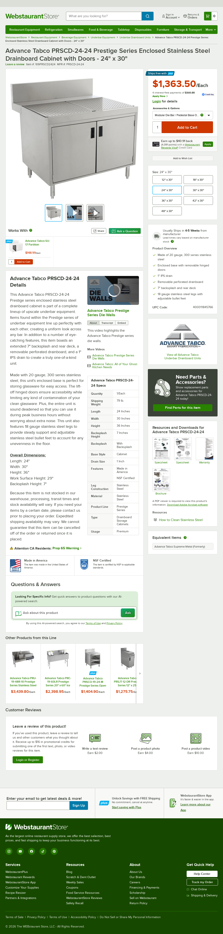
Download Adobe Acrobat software (187, 504)
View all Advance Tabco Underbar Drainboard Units (182, 356)
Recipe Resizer (15, 892)
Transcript (107, 322)
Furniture (163, 29)
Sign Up (79, 805)
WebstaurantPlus (16, 872)
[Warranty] (204, 450)
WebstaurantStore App (20, 882)
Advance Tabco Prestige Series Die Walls (108, 312)
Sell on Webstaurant (143, 898)
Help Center (202, 874)
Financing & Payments (144, 887)
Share (98, 231)
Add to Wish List (182, 158)
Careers (135, 882)
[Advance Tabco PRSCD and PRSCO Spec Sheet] (161, 450)
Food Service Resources (83, 892)
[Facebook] (31, 851)
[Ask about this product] (74, 613)
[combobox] (104, 16)
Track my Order (202, 882)
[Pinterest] (54, 851)
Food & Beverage (101, 29)
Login (156, 101)
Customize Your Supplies (22, 887)
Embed (122, 322)
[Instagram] (8, 851)
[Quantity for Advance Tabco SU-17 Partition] (11, 261)
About (93, 322)
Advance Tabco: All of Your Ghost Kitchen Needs (114, 366)
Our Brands (137, 877)
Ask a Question (125, 231)
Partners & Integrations (20, 898)
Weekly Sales (75, 882)
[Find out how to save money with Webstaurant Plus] (10, 242)
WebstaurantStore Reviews (84, 898)
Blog (69, 872)
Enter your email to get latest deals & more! (44, 798)
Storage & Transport (188, 29)
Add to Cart (23, 261)
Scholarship (137, 892)
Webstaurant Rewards (20, 877)
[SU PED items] (182, 450)
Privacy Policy (114, 623)
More (211, 29)
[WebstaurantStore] (59, 827)
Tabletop (124, 29)
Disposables (143, 29)
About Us (136, 872)
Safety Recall (74, 903)
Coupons (72, 887)
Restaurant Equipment (24, 29)
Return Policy (138, 903)
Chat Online (197, 889)
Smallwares (76, 29)
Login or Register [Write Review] (27, 760)
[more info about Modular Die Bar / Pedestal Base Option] (202, 115)
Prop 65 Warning (65, 548)
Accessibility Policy (83, 917)
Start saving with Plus (126, 807)
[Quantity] (157, 127)
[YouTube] (20, 851)
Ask (128, 613)
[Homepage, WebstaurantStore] (32, 16)
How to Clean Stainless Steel (186, 520)
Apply (208, 145)
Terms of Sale (14, 917)
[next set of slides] (139, 673)
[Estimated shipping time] (172, 241)
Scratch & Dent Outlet (81, 877)
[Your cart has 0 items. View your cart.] (211, 16)
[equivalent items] (185, 538)
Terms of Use (93, 623)
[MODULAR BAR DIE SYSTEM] (161, 481)
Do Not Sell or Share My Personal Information (130, 917)
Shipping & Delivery (202, 895)
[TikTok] (42, 851)
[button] (53, 213)
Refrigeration (54, 29)
